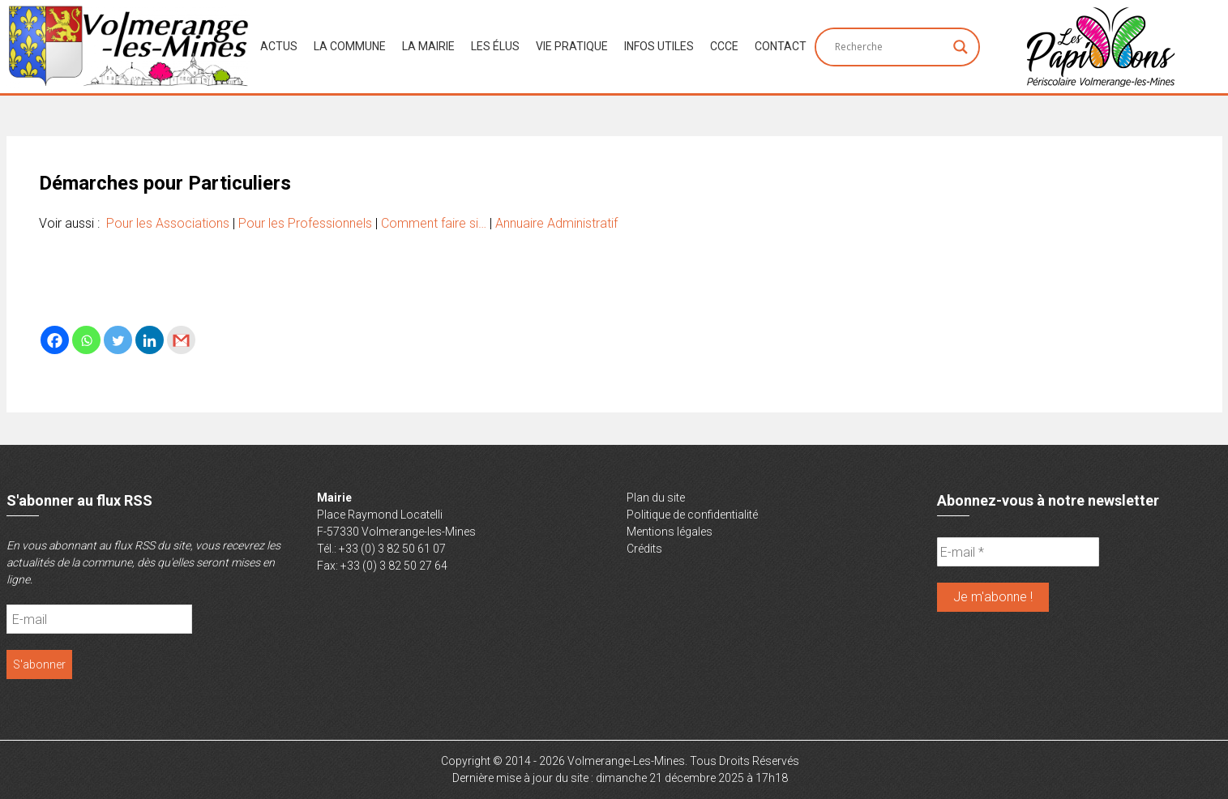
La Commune (350, 46)
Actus (278, 46)
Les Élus (495, 46)
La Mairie (428, 46)
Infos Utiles (659, 46)
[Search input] (890, 47)
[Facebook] (55, 340)
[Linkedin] (149, 340)
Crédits (644, 548)
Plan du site (656, 497)
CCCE (724, 46)
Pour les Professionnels (305, 223)
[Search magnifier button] (960, 47)
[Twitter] (118, 340)
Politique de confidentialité (692, 514)
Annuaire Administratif (556, 223)
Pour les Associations (167, 223)
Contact (781, 46)
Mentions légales (669, 531)
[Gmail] (181, 340)
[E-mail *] (1018, 551)
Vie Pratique (572, 46)
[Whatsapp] (86, 340)
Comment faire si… (433, 223)
